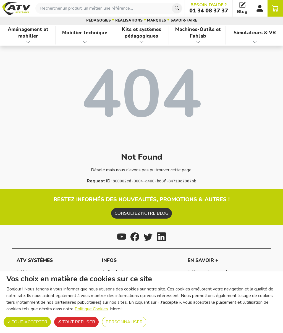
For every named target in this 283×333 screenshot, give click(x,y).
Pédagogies (98, 20)
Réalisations (129, 20)
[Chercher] (177, 8)
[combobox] (108, 8)
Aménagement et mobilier (28, 33)
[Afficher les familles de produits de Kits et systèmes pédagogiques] (141, 42)
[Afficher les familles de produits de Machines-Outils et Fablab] (198, 42)
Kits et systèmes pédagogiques (141, 33)
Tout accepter (27, 322)
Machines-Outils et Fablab (198, 33)
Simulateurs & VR (255, 32)
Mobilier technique (84, 32)
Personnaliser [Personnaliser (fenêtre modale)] (124, 322)
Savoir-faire (184, 20)
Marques (156, 20)
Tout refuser (76, 322)
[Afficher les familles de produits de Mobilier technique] (85, 42)
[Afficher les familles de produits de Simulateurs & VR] (255, 42)
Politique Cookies (91, 309)
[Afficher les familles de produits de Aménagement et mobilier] (28, 42)
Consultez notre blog (141, 213)
